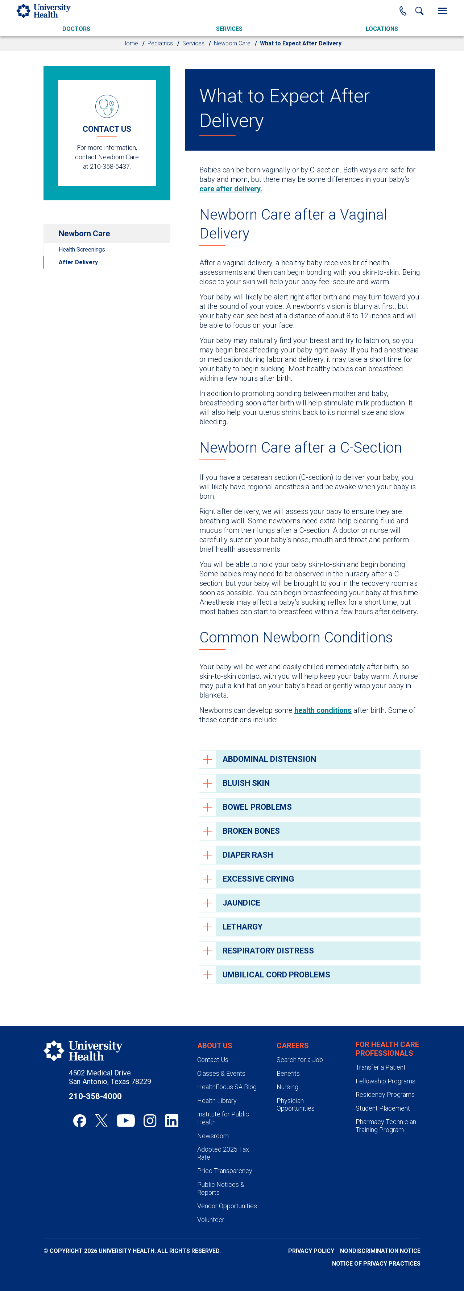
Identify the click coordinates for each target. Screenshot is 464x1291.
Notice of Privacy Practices (376, 1263)
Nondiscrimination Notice (380, 1250)
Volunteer (210, 1219)
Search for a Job (300, 1059)
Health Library (217, 1100)
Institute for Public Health (223, 1118)
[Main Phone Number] (403, 10)
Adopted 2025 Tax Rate (223, 1153)
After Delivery (78, 262)
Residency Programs (385, 1094)
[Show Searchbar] (419, 10)
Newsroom (213, 1136)
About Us (214, 1045)
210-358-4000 (95, 1096)
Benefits (288, 1073)
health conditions (323, 710)
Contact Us (212, 1059)
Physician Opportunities (296, 1104)
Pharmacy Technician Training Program (386, 1125)
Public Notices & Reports (220, 1188)
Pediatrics (160, 43)
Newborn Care (232, 43)
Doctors (76, 28)
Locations (382, 28)
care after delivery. (230, 188)
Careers (293, 1045)
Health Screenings (82, 249)
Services (229, 28)
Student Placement (383, 1108)
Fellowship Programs (385, 1081)
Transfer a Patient (381, 1067)
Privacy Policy (311, 1250)
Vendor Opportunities (227, 1206)
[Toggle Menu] (442, 10)
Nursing (287, 1087)
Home (130, 43)
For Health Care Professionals (387, 1049)
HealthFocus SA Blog (227, 1087)
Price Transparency (224, 1170)
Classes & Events (221, 1073)
